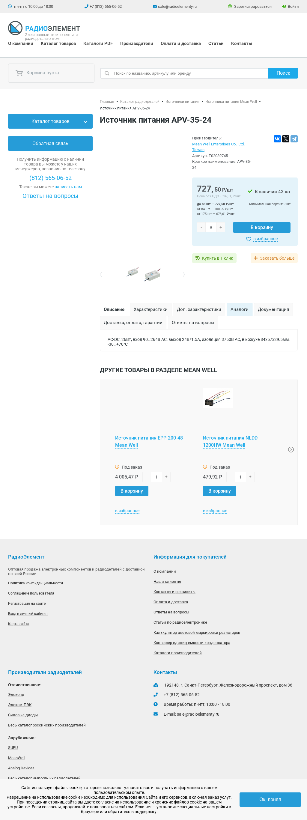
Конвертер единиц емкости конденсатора (192, 642)
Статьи (216, 43)
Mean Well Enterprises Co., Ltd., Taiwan (219, 147)
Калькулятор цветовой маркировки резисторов (197, 632)
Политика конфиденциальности (35, 583)
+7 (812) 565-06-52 (106, 6)
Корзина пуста (37, 73)
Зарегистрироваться (250, 6)
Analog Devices (21, 768)
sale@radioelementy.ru (177, 6)
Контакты (241, 43)
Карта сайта (18, 624)
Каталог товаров (58, 43)
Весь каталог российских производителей (47, 725)
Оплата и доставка (181, 43)
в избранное (265, 238)
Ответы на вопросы (50, 195)
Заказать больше (277, 258)
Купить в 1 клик (217, 258)
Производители (136, 43)
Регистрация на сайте (27, 603)
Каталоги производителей (178, 653)
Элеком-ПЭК (19, 704)
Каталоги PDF (98, 43)
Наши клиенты (167, 581)
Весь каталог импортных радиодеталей (44, 778)
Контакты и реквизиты (174, 591)
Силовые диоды (23, 715)
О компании (20, 43)
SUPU (13, 747)
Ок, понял (270, 799)
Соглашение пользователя (31, 593)
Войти (290, 6)
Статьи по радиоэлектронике (180, 622)
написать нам (68, 186)
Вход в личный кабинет (28, 614)
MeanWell (16, 758)
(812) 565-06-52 (50, 177)
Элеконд (16, 694)
